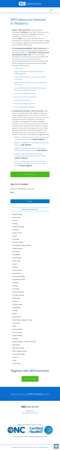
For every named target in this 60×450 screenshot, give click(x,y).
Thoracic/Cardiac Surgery (18, 354)
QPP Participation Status (22, 59)
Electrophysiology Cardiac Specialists (21, 245)
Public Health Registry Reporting (25, 103)
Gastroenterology (16, 257)
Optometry (15, 301)
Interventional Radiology (18, 276)
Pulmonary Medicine (17, 332)
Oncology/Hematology (18, 295)
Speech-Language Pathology (19, 351)
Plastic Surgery (16, 323)
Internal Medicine (16, 273)
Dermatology (15, 239)
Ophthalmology (16, 298)
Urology (14, 360)
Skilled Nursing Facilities (18, 348)
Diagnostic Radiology (17, 242)
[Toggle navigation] (57, 10)
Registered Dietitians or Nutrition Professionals (24, 341)
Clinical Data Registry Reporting (24, 107)
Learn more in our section (30, 393)
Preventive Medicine (17, 329)
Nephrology (15, 282)
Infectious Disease (17, 270)
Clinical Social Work (17, 233)
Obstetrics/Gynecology (18, 292)
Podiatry (14, 326)
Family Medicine (16, 254)
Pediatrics (14, 313)
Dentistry (14, 236)
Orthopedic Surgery (17, 304)
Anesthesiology (16, 217)
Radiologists (15, 338)
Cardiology (15, 223)
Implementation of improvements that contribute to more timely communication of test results (30, 163)
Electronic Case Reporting (22, 100)
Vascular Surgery (16, 363)
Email (12, 192)
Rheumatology (16, 345)
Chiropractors (15, 230)
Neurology (15, 285)
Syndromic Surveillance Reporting (25, 97)
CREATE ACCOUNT (30, 174)
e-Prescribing (19, 68)
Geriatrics (14, 264)
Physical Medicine (16, 317)
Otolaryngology (16, 307)
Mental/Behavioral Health (18, 279)
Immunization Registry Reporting (25, 93)
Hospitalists (15, 267)
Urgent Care (15, 357)
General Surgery (16, 261)
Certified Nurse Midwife (18, 226)
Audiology (14, 220)
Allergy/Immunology (17, 214)
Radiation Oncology (17, 335)
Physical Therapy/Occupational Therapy (22, 320)
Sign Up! (30, 201)
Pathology (14, 310)
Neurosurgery (15, 289)
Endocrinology (15, 251)
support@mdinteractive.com (30, 413)
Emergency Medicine (17, 248)
